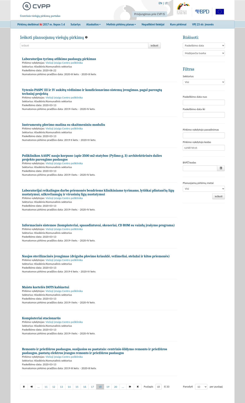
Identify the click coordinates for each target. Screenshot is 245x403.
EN (160, 3)
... (39, 386)
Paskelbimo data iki (194, 109)
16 (84, 386)
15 (76, 386)
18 (100, 386)
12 (53, 386)
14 (69, 386)
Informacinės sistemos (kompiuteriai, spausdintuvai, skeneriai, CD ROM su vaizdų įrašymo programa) (98, 225)
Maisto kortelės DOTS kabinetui (45, 287)
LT (166, 3)
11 (46, 386)
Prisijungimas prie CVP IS (149, 14)
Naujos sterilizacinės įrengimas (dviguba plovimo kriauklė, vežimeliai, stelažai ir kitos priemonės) (96, 256)
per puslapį (216, 386)
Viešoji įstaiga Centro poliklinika (64, 62)
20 (115, 386)
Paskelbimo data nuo (195, 96)
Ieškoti (154, 45)
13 (61, 386)
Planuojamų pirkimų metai (198, 183)
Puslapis (148, 386)
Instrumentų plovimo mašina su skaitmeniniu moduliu (63, 125)
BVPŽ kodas (189, 162)
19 (107, 386)
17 (92, 386)
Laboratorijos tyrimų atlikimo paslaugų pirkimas (59, 59)
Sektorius (188, 76)
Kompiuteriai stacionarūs (41, 318)
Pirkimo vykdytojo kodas (197, 142)
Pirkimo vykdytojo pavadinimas (201, 129)
